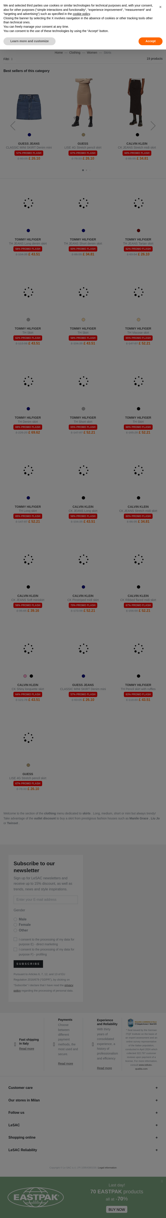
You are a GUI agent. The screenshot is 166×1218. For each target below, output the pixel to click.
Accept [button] (150, 41)
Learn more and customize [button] (29, 41)
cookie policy (81, 14)
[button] (160, 6)
